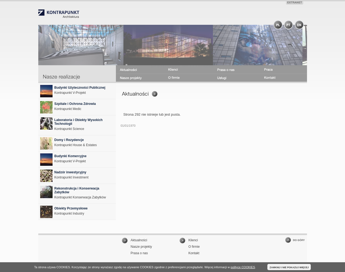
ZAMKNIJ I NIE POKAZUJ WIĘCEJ (289, 267)
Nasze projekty (141, 247)
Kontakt (193, 253)
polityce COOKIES (243, 267)
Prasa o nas (139, 253)
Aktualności (139, 240)
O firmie (194, 247)
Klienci (193, 240)
